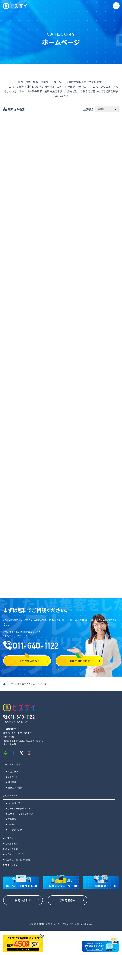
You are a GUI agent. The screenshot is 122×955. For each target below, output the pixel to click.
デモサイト (13, 776)
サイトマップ (11, 864)
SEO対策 (12, 818)
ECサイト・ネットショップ (20, 813)
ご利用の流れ (11, 843)
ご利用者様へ (67, 900)
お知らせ (9, 838)
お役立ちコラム (10, 795)
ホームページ (14, 802)
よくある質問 (11, 848)
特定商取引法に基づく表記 (17, 859)
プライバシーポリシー (15, 854)
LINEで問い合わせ (79, 660)
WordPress (13, 824)
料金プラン (13, 771)
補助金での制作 (15, 787)
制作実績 (12, 782)
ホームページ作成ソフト (19, 808)
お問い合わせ (23, 900)
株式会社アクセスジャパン (16, 733)
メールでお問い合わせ (27, 660)
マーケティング (15, 829)
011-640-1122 (31, 645)
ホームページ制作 (11, 764)
